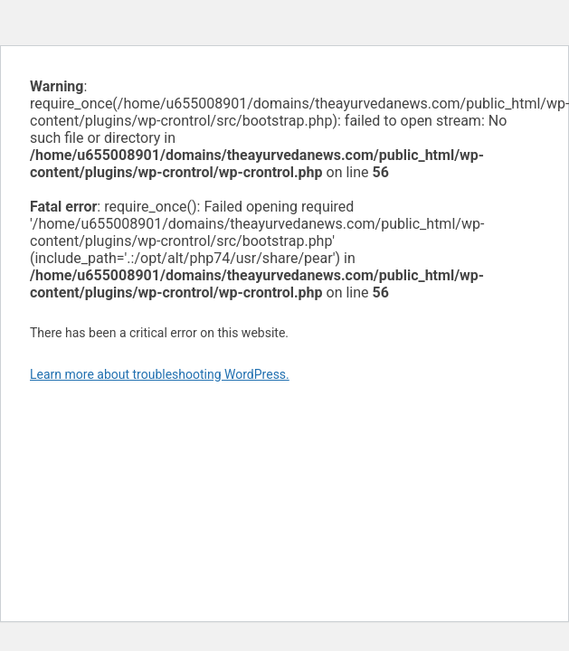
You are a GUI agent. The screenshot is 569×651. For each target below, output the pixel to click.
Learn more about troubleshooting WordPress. (159, 374)
